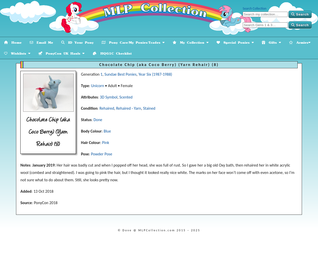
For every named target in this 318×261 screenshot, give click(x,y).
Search (300, 14)
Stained (149, 108)
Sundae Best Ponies (120, 74)
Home (13, 42)
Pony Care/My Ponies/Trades (133, 42)
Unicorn (97, 85)
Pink (105, 142)
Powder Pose (101, 154)
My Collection (190, 42)
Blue (107, 131)
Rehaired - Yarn (128, 108)
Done (98, 119)
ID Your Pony (77, 42)
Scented (126, 97)
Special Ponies (235, 42)
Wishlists (17, 53)
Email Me (41, 42)
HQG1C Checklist (112, 53)
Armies (299, 42)
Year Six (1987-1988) (155, 74)
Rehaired (106, 108)
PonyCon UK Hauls (61, 53)
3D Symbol (108, 97)
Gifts (271, 42)
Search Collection (254, 8)
